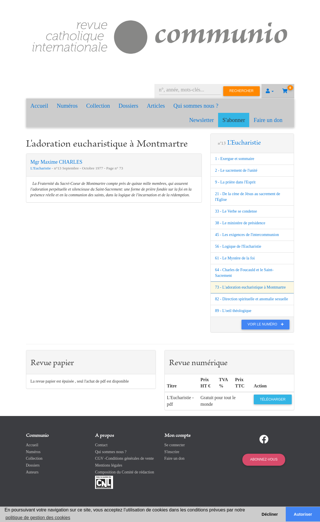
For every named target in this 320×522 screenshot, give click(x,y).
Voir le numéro (267, 324)
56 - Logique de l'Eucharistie (238, 246)
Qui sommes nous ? (196, 106)
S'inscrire (171, 452)
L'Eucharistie (41, 168)
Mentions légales (108, 465)
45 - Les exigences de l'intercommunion (247, 235)
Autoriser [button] (303, 514)
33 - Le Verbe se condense (236, 211)
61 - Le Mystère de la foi (235, 258)
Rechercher (242, 91)
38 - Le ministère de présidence (240, 223)
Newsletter (201, 120)
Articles (156, 106)
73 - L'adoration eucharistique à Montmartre (250, 287)
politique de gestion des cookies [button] (37, 517)
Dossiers (128, 106)
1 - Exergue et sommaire (234, 159)
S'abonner (233, 120)
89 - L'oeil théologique (233, 311)
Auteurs (32, 472)
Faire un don (267, 120)
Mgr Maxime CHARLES (56, 162)
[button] (269, 91)
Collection (98, 106)
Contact (101, 445)
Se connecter (174, 445)
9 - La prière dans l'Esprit (235, 182)
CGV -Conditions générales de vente (124, 458)
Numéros (67, 106)
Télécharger (272, 399)
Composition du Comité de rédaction (124, 472)
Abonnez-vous (263, 459)
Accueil (39, 106)
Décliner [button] (270, 514)
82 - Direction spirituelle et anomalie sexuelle (251, 299)
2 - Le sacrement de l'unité (236, 170)
